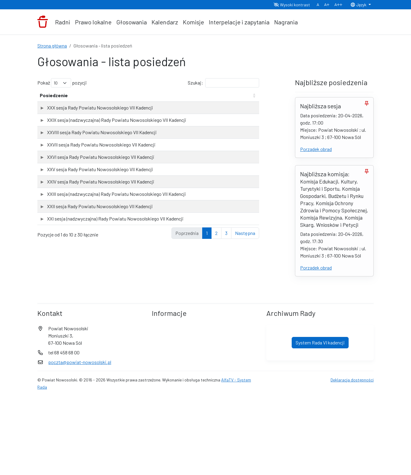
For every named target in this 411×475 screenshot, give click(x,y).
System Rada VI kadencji (320, 420)
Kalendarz (165, 22)
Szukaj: (223, 83)
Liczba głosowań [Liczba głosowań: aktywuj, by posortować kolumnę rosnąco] (189, 98)
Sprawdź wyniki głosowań (233, 120)
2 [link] (216, 354)
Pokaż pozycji (62, 83)
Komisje (193, 22)
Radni (62, 22)
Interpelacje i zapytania (239, 22)
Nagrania (286, 22)
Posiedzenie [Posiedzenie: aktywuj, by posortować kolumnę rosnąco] (54, 102)
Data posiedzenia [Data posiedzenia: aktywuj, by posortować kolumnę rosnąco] (148, 98)
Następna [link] (245, 354)
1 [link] (207, 354)
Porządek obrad (316, 149)
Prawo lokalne (93, 22)
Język (359, 4)
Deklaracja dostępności (352, 457)
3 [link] (226, 354)
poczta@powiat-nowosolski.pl (79, 439)
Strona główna (52, 45)
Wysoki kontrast (292, 4)
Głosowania (131, 22)
